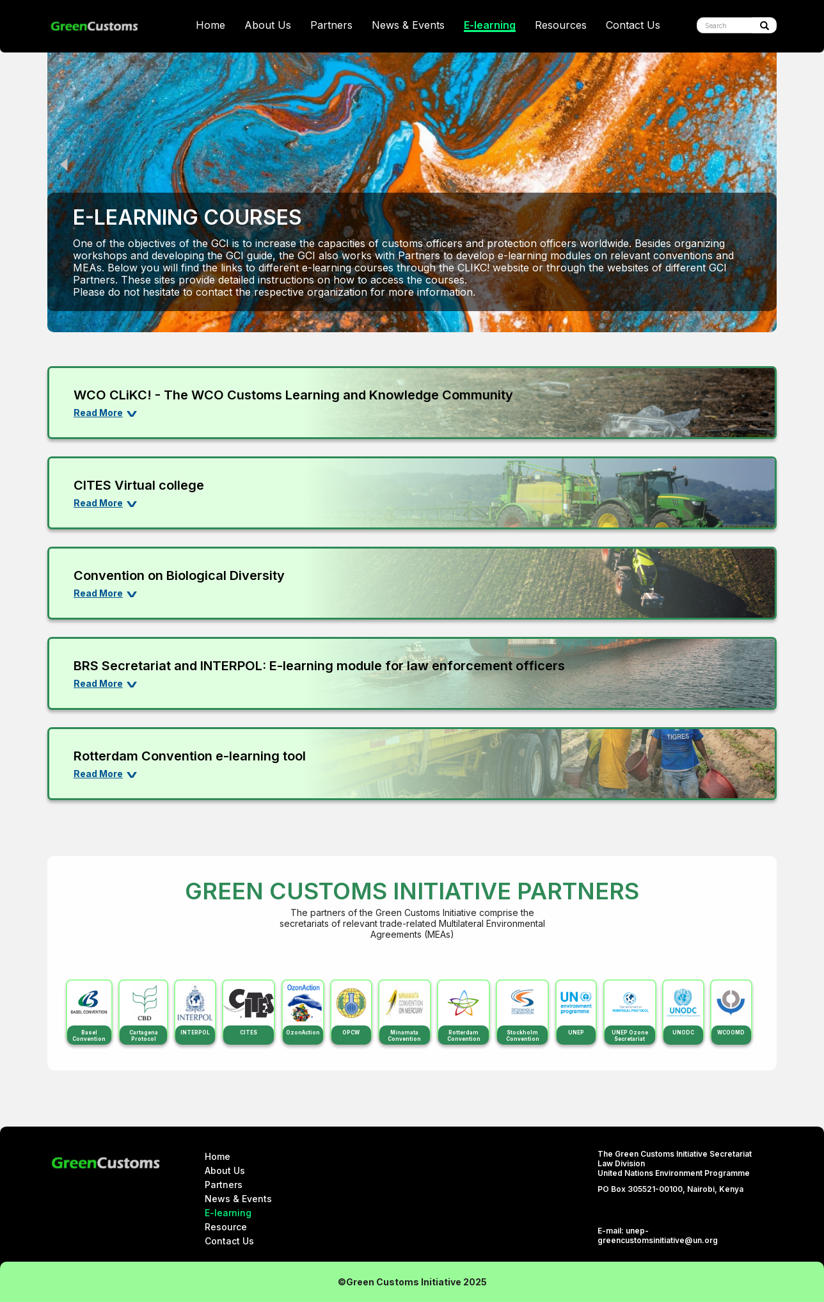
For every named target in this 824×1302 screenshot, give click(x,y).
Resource (226, 1226)
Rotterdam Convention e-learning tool (190, 756)
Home (210, 25)
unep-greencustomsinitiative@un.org (658, 1235)
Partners (331, 25)
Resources (561, 25)
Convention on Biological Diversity (179, 575)
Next (757, 164)
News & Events (408, 25)
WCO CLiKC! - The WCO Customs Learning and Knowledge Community (293, 395)
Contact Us (633, 25)
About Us (267, 25)
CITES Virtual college (139, 485)
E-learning (490, 25)
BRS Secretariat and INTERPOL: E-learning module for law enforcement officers (319, 665)
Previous (66, 164)
